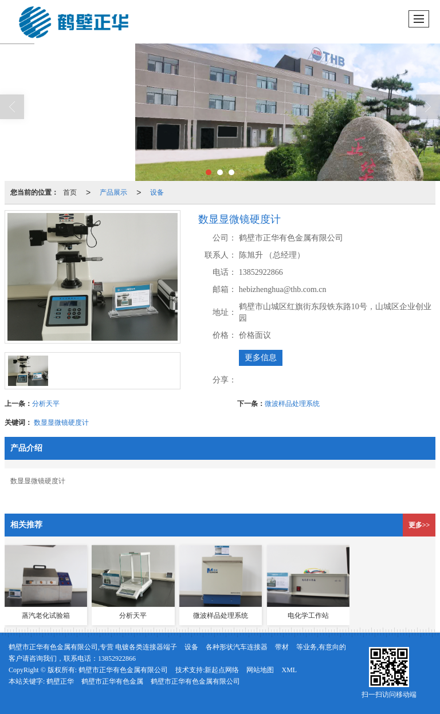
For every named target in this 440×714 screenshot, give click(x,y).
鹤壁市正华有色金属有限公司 (123, 670)
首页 (70, 192)
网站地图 (260, 670)
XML (289, 670)
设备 (157, 192)
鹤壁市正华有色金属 (112, 681)
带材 (282, 647)
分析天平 (46, 404)
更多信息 (261, 357)
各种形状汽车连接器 (237, 647)
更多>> (419, 525)
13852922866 (117, 658)
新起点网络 (222, 670)
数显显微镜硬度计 (61, 423)
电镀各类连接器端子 (146, 647)
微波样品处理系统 (292, 404)
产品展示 (113, 192)
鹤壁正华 (60, 681)
